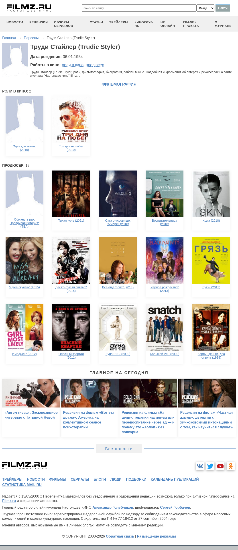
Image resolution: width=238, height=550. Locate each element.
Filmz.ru (9, 501)
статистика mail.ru (22, 485)
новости (14, 22)
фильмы (57, 479)
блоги (100, 479)
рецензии (38, 22)
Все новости (119, 449)
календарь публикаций (175, 479)
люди (116, 479)
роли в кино (73, 65)
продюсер (95, 65)
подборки (136, 479)
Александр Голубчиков (112, 507)
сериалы (80, 479)
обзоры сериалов (63, 24)
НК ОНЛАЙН (168, 24)
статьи (96, 22)
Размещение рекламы (156, 536)
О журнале (223, 24)
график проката (191, 24)
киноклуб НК (143, 24)
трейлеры (118, 22)
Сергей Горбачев (175, 507)
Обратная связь (120, 536)
